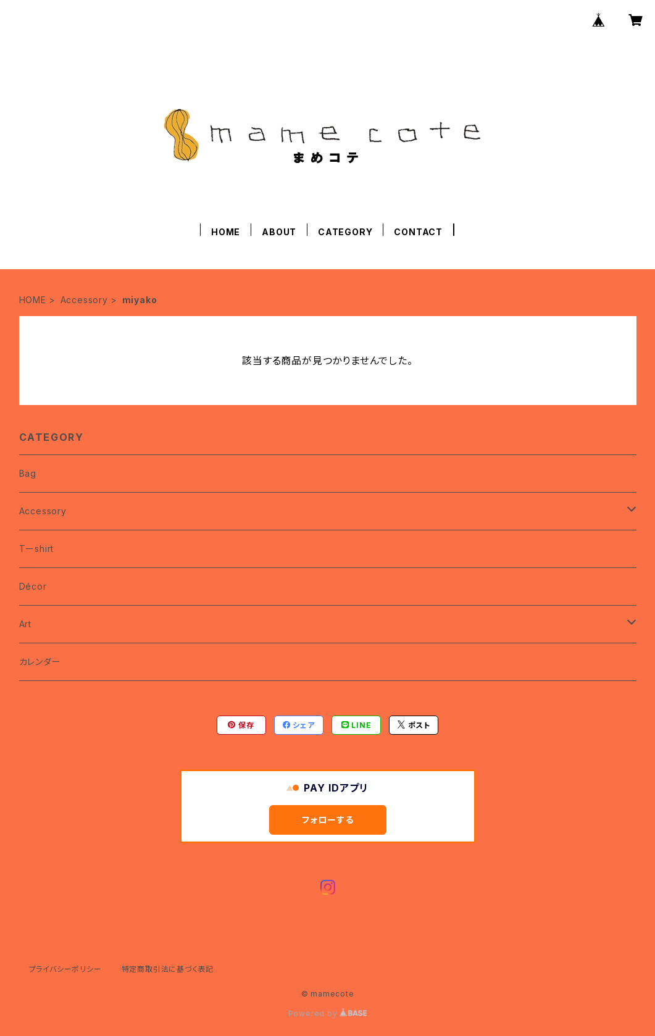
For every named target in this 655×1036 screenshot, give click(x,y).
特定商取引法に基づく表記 (168, 969)
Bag (27, 473)
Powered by (327, 1013)
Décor (33, 586)
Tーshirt (36, 548)
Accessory (84, 300)
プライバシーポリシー (65, 969)
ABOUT (279, 232)
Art (25, 624)
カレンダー (40, 661)
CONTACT (418, 232)
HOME (225, 232)
